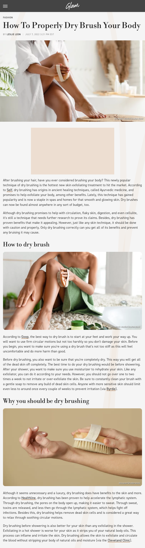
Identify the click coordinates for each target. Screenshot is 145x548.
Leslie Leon (14, 34)
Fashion (8, 17)
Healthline (28, 498)
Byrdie (111, 389)
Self (9, 190)
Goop (25, 336)
